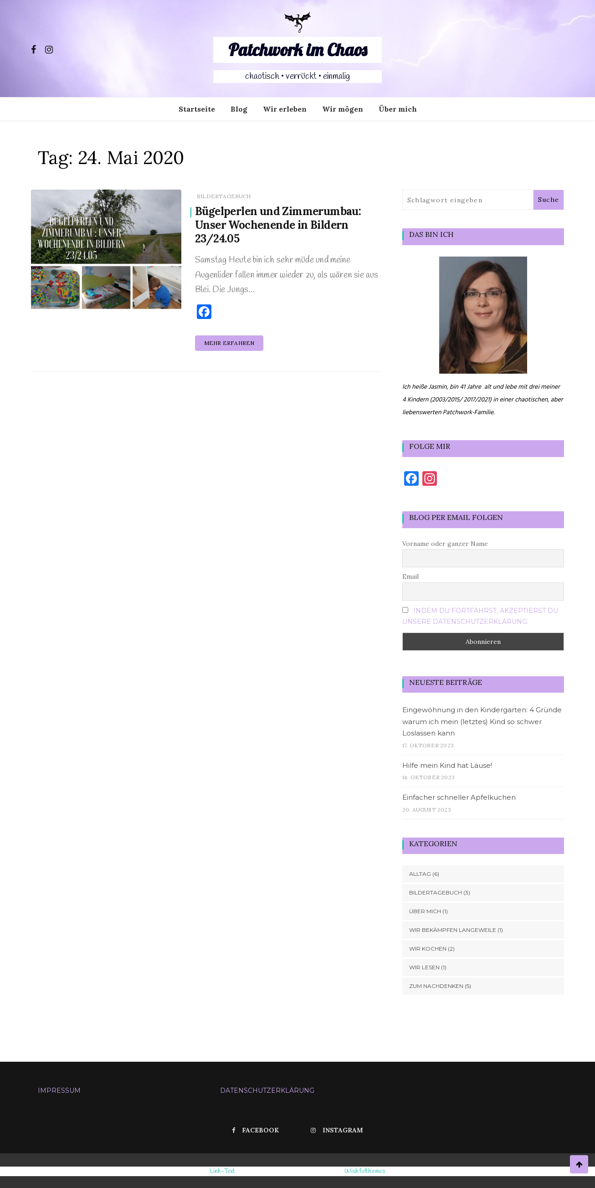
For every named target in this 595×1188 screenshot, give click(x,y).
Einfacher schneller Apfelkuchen (459, 797)
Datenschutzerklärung (267, 1090)
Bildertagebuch (224, 196)
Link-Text (223, 1171)
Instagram (337, 1130)
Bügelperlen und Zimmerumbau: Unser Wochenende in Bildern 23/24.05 (278, 225)
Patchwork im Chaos (297, 50)
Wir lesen (424, 967)
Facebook (255, 1130)
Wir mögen (342, 108)
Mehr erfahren (229, 342)
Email (410, 576)
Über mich (398, 108)
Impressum (59, 1090)
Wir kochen (427, 948)
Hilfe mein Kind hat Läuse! (447, 765)
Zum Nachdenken (436, 985)
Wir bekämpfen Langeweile (452, 929)
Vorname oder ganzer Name (445, 544)
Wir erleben (285, 108)
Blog (239, 108)
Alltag (420, 873)
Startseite (197, 108)
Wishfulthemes (364, 1171)
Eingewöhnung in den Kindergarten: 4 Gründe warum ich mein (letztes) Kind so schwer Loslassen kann (482, 721)
